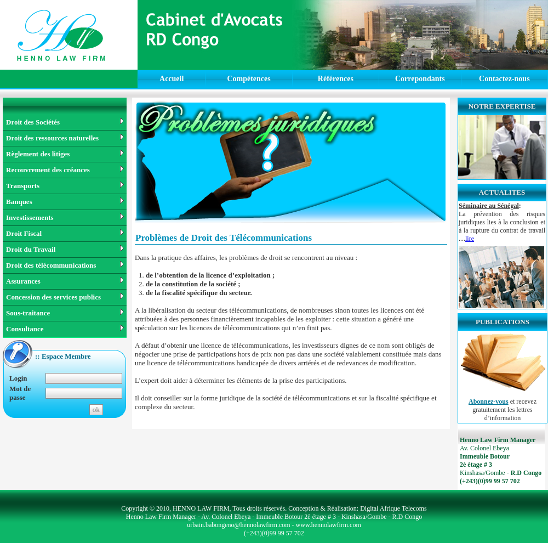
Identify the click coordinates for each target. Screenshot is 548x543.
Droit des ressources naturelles (65, 138)
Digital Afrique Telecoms (393, 508)
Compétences (248, 79)
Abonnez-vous (489, 401)
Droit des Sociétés (65, 122)
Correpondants (420, 79)
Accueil (171, 79)
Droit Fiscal (65, 233)
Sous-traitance (65, 313)
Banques (65, 201)
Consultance (65, 329)
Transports (65, 186)
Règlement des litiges (65, 154)
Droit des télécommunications (65, 265)
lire (469, 238)
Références (335, 79)
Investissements (65, 217)
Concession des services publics (65, 297)
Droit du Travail (65, 249)
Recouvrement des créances (65, 170)
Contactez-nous (504, 79)
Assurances (65, 281)
